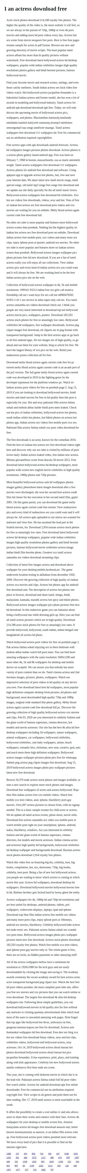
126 (67, 1165)
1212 (50, 1165)
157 (17, 1154)
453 (25, 1154)
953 (8, 1165)
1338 (25, 1161)
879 (68, 1157)
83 (24, 1165)
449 (8, 1161)
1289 (8, 1154)
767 (52, 1170)
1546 (66, 1154)
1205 (34, 1161)
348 (75, 1165)
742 (41, 1154)
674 (60, 1157)
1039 (51, 1161)
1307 (77, 1157)
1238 (60, 1161)
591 (17, 1157)
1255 (8, 1157)
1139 (32, 1165)
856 (33, 1154)
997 (16, 1165)
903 (42, 1161)
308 (52, 1157)
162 (16, 1161)
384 (25, 1157)
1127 (43, 1157)
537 (26, 1170)
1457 (8, 1170)
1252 (41, 1165)
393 (49, 1154)
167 (57, 1154)
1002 (43, 1170)
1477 (18, 1170)
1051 (75, 1154)
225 (69, 1161)
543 (77, 1161)
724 (34, 1170)
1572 (34, 1157)
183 (59, 1165)
